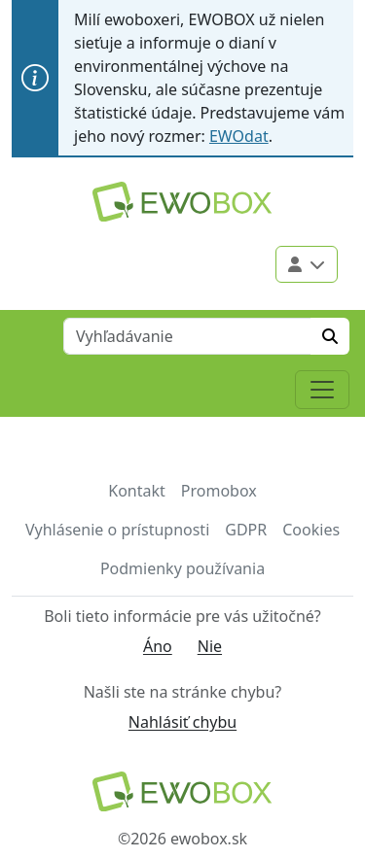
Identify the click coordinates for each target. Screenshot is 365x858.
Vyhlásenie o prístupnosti (117, 529)
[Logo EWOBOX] (182, 202)
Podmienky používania (182, 568)
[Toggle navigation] (322, 389)
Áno (157, 646)
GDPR (246, 529)
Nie (210, 646)
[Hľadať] (329, 336)
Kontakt (136, 490)
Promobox (219, 490)
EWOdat (239, 136)
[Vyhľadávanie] (187, 336)
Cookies (311, 529)
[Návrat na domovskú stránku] (182, 791)
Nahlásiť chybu (182, 722)
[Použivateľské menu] (306, 264)
